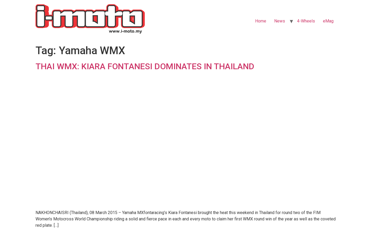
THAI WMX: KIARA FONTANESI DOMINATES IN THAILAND (144, 66)
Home (260, 21)
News (279, 21)
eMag (328, 21)
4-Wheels (306, 21)
